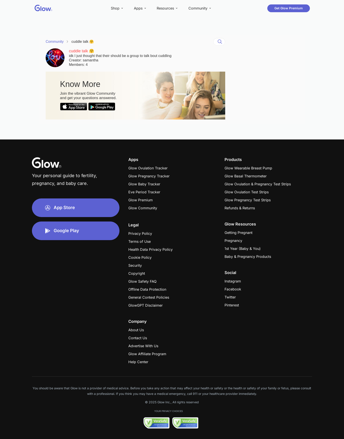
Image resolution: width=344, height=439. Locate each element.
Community (55, 41)
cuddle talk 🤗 (82, 41)
